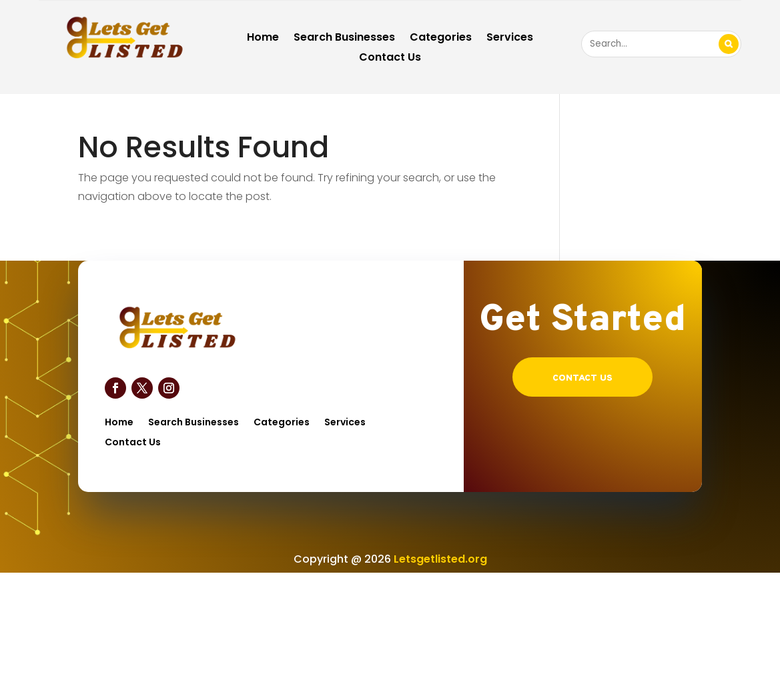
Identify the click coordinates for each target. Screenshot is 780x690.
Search (729, 44)
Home (263, 39)
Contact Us (390, 59)
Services (509, 39)
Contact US (582, 378)
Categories (441, 39)
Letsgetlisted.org (440, 559)
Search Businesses (344, 39)
